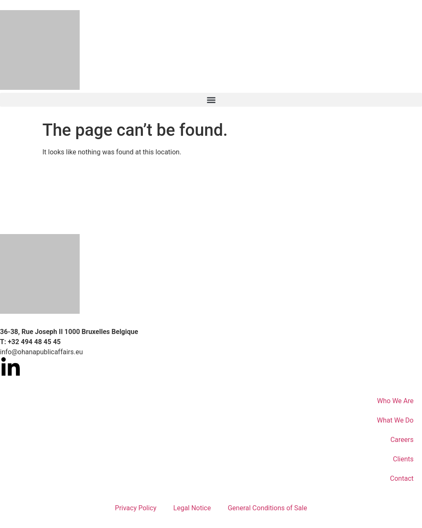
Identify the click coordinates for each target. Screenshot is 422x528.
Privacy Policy (136, 508)
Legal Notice (192, 508)
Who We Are (395, 401)
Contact (402, 478)
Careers (402, 440)
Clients (403, 459)
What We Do (395, 420)
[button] (211, 100)
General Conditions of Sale (267, 508)
